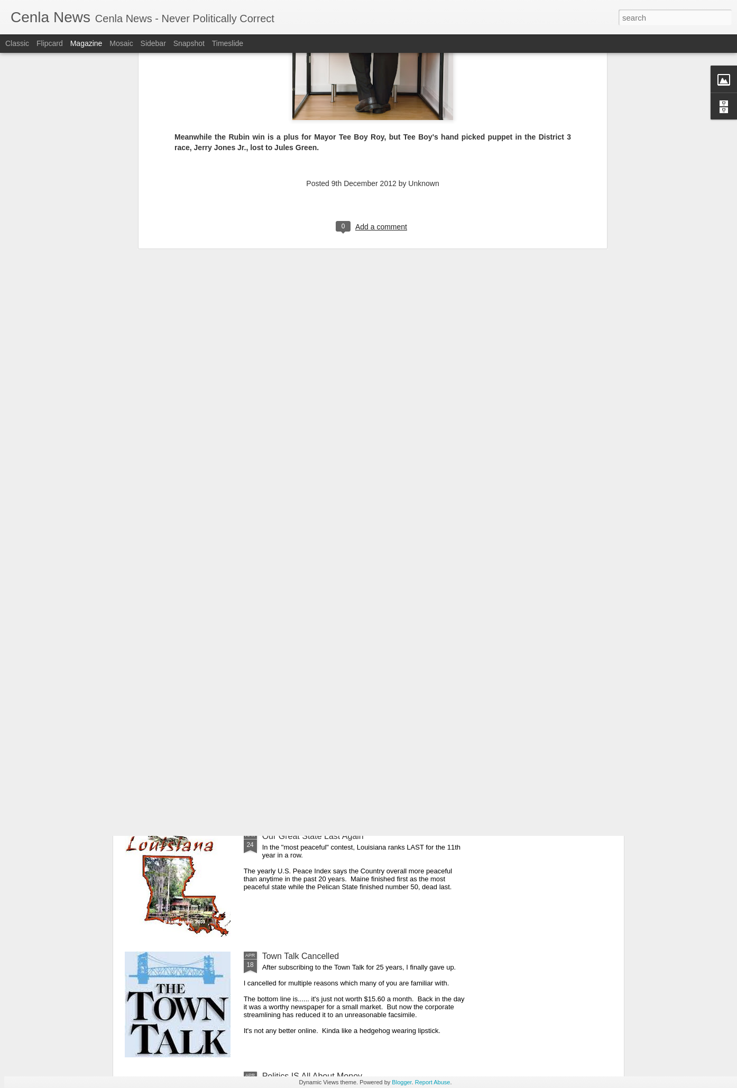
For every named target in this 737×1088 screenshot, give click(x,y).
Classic (17, 43)
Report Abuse (432, 1082)
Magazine (86, 43)
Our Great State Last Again (313, 836)
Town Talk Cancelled (300, 956)
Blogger (401, 1082)
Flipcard (49, 43)
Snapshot (189, 43)
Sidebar (153, 43)
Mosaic (121, 43)
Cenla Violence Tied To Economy (324, 716)
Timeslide (227, 43)
